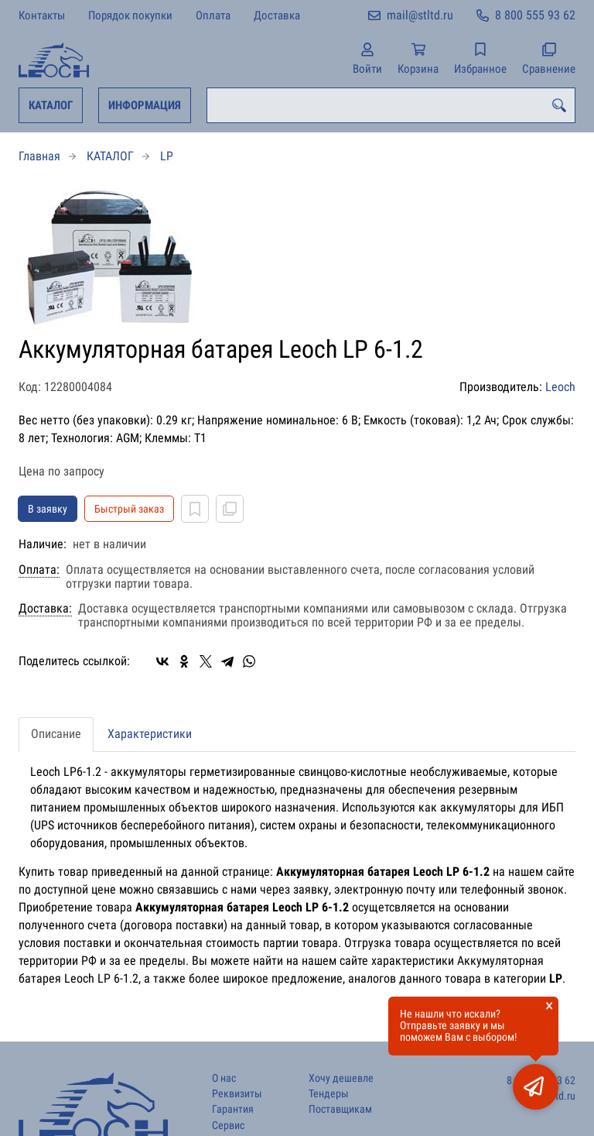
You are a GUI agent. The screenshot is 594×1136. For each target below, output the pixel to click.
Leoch (560, 386)
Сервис (228, 1125)
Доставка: (45, 609)
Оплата (213, 15)
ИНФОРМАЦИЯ (144, 105)
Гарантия (233, 1109)
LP (166, 156)
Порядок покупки (130, 15)
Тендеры (329, 1094)
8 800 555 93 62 (535, 15)
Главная (39, 156)
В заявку (47, 509)
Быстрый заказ (129, 509)
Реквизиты (237, 1094)
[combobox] (391, 105)
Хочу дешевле (341, 1078)
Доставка (277, 15)
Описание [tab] (56, 733)
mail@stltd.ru (420, 15)
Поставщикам (340, 1109)
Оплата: (39, 570)
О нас (224, 1078)
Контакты (42, 15)
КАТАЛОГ (51, 105)
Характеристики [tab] (150, 733)
